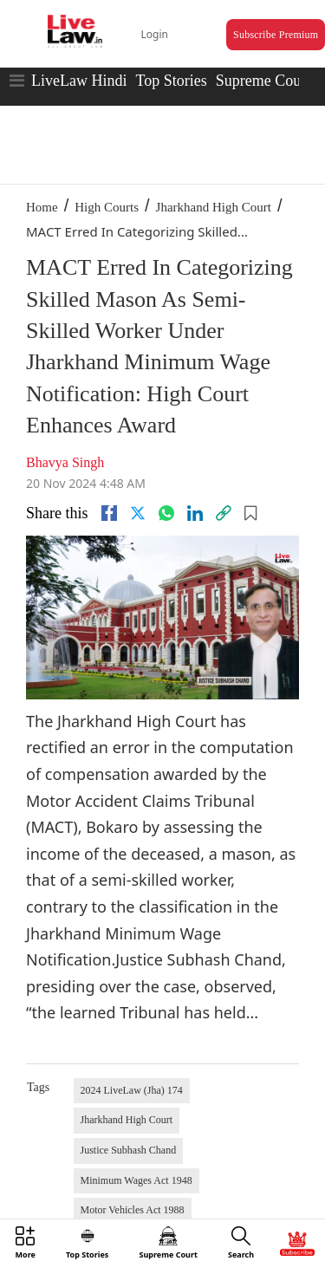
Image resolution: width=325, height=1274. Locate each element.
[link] (223, 513)
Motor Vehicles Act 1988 (133, 1210)
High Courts (107, 207)
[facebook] (109, 513)
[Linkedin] (195, 513)
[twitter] (138, 513)
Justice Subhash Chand (129, 1150)
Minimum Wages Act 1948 (136, 1180)
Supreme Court (263, 80)
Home (42, 207)
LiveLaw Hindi (79, 80)
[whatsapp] (166, 513)
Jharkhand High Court (213, 207)
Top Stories (170, 80)
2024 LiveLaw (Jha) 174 (132, 1090)
